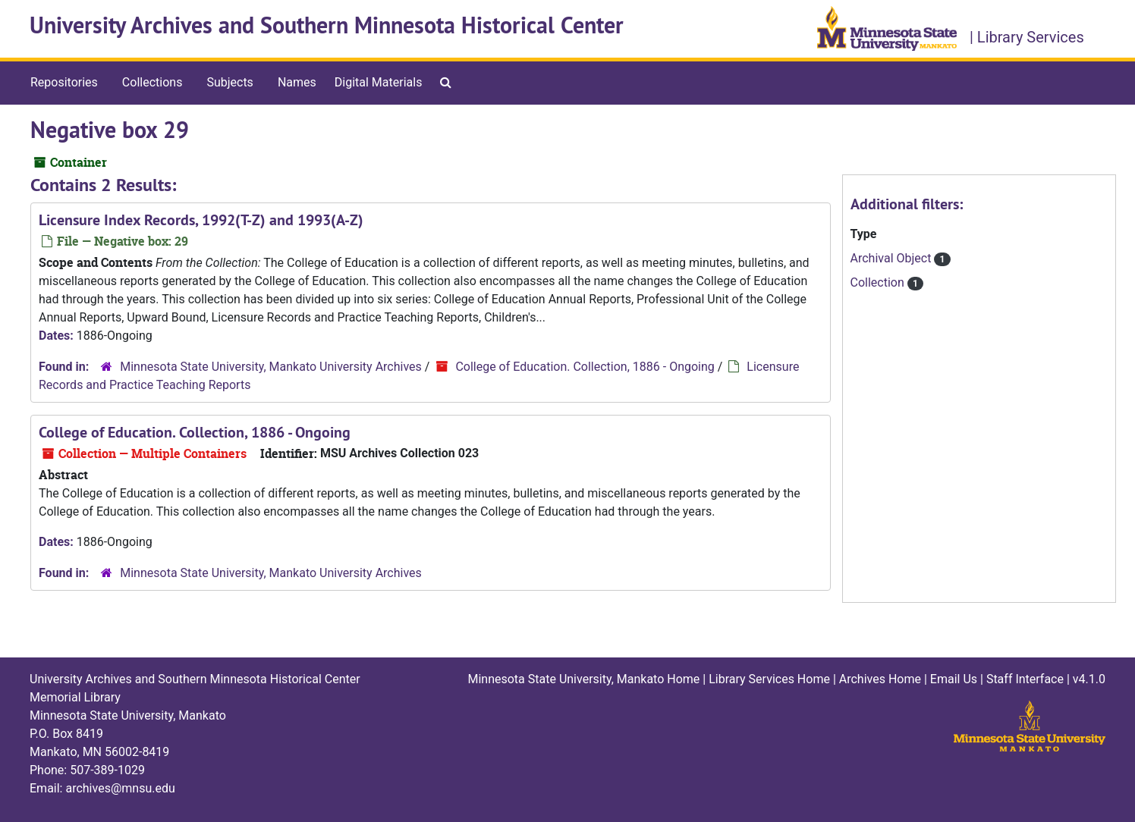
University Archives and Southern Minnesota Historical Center (327, 25)
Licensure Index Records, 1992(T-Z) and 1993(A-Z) (201, 220)
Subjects (229, 82)
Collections (152, 82)
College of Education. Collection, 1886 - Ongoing (584, 366)
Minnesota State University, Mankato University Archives (271, 366)
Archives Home (880, 679)
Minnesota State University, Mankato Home (583, 679)
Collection (878, 282)
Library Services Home (769, 679)
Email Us (953, 679)
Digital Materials (379, 82)
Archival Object (892, 258)
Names (297, 82)
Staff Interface (1025, 679)
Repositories (64, 82)
